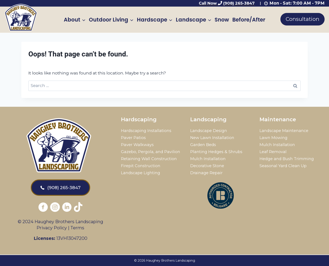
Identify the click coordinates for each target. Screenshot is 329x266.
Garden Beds (203, 144)
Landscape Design (208, 130)
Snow (222, 19)
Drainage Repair (206, 172)
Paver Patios (133, 137)
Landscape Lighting (140, 172)
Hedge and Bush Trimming (287, 158)
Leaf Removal (273, 151)
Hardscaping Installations (146, 130)
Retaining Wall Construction (149, 158)
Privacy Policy (52, 227)
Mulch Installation (208, 158)
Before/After (248, 19)
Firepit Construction (140, 165)
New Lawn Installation (212, 137)
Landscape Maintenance (284, 130)
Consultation (302, 19)
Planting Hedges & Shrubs (216, 151)
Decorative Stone (207, 165)
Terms (77, 227)
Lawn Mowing (273, 137)
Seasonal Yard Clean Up (283, 165)
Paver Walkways (137, 144)
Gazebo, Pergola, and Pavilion (150, 151)
